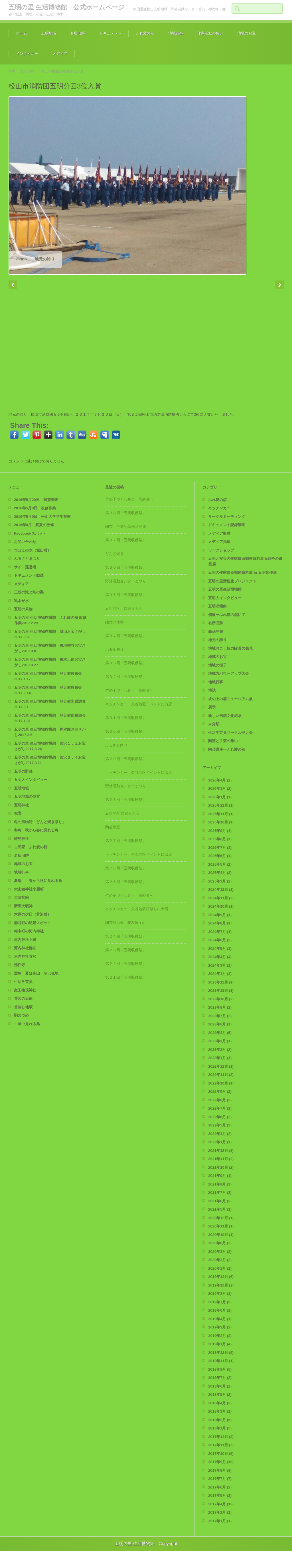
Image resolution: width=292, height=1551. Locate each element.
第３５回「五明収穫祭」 (125, 595)
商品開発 (215, 631)
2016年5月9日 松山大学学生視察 (42, 516)
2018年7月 (220, 1378)
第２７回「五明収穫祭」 (125, 841)
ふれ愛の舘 (145, 33)
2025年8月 (220, 839)
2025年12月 (221, 805)
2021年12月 (221, 1150)
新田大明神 (23, 906)
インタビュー (27, 53)
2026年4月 (220, 780)
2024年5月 (220, 948)
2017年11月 (221, 1445)
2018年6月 (220, 1386)
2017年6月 (220, 1487)
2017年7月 (220, 1479)
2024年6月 (220, 940)
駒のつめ (21, 1015)
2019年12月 (221, 1277)
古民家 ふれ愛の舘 (30, 847)
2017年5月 (220, 1495)
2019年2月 (220, 1336)
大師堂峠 (21, 897)
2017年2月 (220, 1512)
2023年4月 (220, 1033)
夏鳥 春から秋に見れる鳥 (38, 881)
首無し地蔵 (23, 1007)
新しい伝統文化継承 (225, 716)
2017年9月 (221, 1462)
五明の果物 (23, 609)
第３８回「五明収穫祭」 (125, 513)
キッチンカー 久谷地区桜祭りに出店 (136, 909)
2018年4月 (220, 1403)
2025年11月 (221, 814)
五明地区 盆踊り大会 (123, 608)
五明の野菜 (23, 771)
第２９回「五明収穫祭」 (125, 759)
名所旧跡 (77, 33)
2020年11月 (221, 1226)
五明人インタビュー (30, 779)
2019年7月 (220, 1302)
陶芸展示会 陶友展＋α (125, 922)
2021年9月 (220, 1176)
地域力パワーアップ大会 (228, 673)
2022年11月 (221, 1075)
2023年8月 (220, 1007)
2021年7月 (220, 1192)
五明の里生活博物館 (225, 589)
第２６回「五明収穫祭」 (125, 868)
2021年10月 (221, 1167)
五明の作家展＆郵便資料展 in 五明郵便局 (242, 572)
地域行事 (175, 33)
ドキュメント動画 (29, 575)
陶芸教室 (112, 827)
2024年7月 (220, 932)
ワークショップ (221, 550)
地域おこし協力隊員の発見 (230, 648)
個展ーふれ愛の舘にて (226, 615)
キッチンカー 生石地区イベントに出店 (138, 854)
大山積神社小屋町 (29, 889)
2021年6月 (220, 1201)
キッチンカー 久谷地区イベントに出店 (138, 704)
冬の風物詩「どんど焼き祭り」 (40, 822)
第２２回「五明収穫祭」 (125, 964)
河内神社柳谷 (25, 948)
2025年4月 (220, 873)
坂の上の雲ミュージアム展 (230, 699)
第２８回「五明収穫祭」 (125, 799)
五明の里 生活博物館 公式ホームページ (67, 7)
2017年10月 (221, 1453)
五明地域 (48, 33)
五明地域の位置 (27, 796)
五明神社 (21, 805)
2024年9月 (220, 915)
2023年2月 (220, 1049)
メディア (59, 53)
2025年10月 (221, 822)
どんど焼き (114, 554)
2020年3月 (220, 1251)
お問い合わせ (25, 542)
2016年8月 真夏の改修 (34, 525)
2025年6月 (220, 856)
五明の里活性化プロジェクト (232, 581)
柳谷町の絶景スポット (32, 923)
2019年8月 (220, 1293)
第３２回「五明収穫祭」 (125, 676)
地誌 (212, 690)
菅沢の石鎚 (23, 998)
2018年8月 (220, 1369)
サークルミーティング (226, 516)
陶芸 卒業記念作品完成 (125, 526)
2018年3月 (220, 1411)
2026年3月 (220, 788)
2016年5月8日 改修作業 (35, 508)
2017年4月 (221, 1504)
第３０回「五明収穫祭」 (125, 731)
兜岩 (17, 813)
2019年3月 (220, 1327)
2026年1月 (220, 797)
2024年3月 (220, 965)
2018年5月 (220, 1394)
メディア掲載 (219, 542)
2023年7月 (220, 1016)
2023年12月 (221, 982)
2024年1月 (220, 974)
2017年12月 (221, 1437)
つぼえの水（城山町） (32, 550)
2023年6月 (220, 1024)
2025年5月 (220, 864)
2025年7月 (220, 847)
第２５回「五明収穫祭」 (125, 882)
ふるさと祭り (116, 745)
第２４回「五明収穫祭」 (125, 936)
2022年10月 (221, 1083)
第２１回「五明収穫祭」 (125, 977)
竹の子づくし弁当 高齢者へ (129, 499)
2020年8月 (220, 1243)
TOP (12, 71)
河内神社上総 (25, 940)
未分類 (213, 724)
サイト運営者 (25, 567)
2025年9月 (220, 831)
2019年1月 (220, 1344)
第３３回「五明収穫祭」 (125, 663)
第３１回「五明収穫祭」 (125, 718)
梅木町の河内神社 (29, 931)
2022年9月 (220, 1091)
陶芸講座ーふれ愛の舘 (226, 749)
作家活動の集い (210, 33)
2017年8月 (220, 1470)
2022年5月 (220, 1125)
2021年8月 (220, 1184)
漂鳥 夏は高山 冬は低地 (36, 973)
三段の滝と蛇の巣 (29, 592)
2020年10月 (221, 1235)
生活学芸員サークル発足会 (230, 732)
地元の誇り (28, 71)
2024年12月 (221, 889)
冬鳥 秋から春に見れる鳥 (36, 830)
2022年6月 (220, 1117)
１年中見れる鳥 (27, 1024)
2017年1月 (220, 1521)
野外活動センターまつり (125, 581)
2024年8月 (220, 923)
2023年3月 (220, 1041)
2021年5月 (220, 1209)
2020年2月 (220, 1260)
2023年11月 (221, 990)
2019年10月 (221, 1285)
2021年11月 (221, 1159)
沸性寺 (19, 965)
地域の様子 (217, 665)
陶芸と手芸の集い (223, 741)
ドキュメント (110, 33)
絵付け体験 (114, 622)
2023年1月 (220, 1058)
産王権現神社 (25, 990)
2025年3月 (220, 881)
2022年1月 (220, 1142)
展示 (212, 707)
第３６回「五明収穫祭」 (125, 567)
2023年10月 (221, 999)
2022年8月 (220, 1100)
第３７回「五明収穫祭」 (125, 540)
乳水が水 (21, 601)
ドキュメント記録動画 (226, 525)
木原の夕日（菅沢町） (32, 914)
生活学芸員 (23, 982)
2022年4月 (220, 1134)
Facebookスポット (30, 533)
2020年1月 (220, 1268)
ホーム (21, 33)
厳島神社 (21, 839)
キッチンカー (219, 508)
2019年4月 (220, 1319)
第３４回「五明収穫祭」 (125, 636)
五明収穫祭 (217, 606)
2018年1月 (220, 1428)
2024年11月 (221, 898)
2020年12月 (221, 1218)
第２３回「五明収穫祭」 (125, 950)
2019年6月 (220, 1310)
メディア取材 (219, 533)
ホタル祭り (114, 649)
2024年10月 (221, 906)
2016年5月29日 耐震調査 (36, 500)
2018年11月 (221, 1361)
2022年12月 (221, 1066)
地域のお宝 (246, 33)
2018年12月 (221, 1352)
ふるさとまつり (27, 558)
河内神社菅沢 (25, 956)
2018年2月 (220, 1420)
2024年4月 (220, 957)
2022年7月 (220, 1108)
